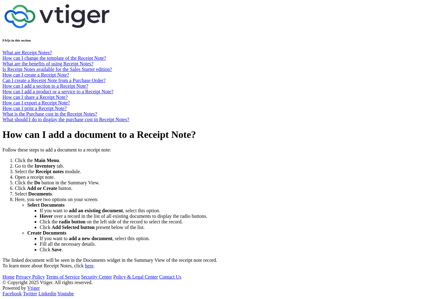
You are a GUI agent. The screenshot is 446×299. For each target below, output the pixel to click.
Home (8, 276)
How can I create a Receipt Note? (35, 74)
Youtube (65, 293)
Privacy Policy (30, 276)
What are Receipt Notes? (27, 52)
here (89, 265)
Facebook (12, 293)
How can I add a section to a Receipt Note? (45, 86)
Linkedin (47, 293)
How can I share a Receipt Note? (35, 97)
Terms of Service (63, 276)
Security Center (96, 276)
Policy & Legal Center (135, 276)
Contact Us (170, 276)
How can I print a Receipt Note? (34, 108)
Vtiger (33, 288)
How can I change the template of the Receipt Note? (54, 58)
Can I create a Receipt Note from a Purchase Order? (54, 80)
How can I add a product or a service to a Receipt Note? (57, 91)
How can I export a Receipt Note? (36, 102)
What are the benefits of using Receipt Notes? (48, 63)
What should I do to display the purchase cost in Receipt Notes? (65, 119)
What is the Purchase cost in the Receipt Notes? (49, 114)
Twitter (30, 293)
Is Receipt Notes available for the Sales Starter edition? (57, 69)
